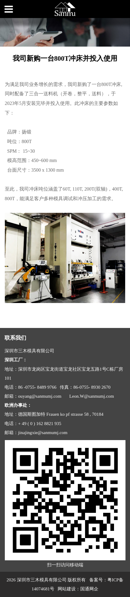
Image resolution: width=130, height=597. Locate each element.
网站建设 (67, 588)
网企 (93, 588)
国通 (84, 588)
